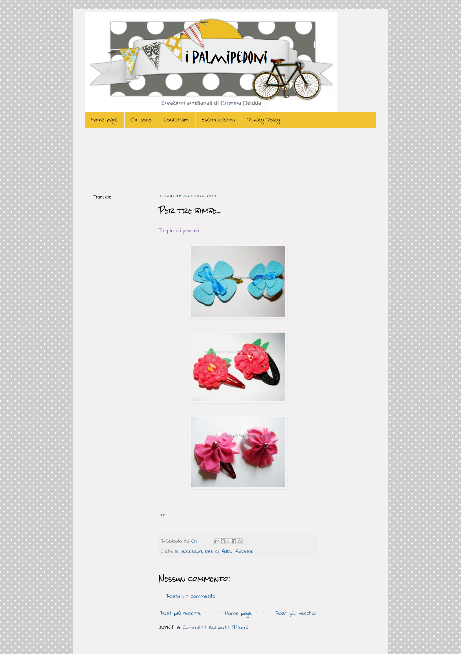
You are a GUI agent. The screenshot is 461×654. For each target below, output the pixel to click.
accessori (191, 551)
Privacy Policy (263, 120)
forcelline (244, 551)
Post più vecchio (295, 613)
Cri (195, 541)
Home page (104, 120)
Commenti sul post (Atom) (215, 627)
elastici (212, 551)
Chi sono (141, 120)
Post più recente (180, 613)
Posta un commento (191, 596)
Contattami (177, 120)
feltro (227, 551)
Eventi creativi (218, 120)
